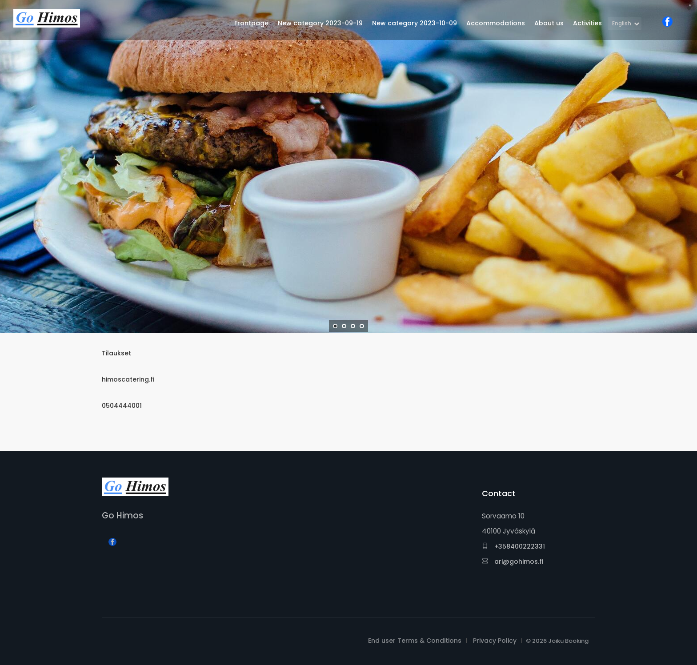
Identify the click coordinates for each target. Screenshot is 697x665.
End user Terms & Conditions (414, 640)
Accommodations (495, 23)
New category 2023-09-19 (320, 23)
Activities (587, 23)
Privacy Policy (495, 640)
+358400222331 (513, 546)
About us (549, 23)
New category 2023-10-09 (414, 23)
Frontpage (251, 23)
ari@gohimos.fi (512, 561)
